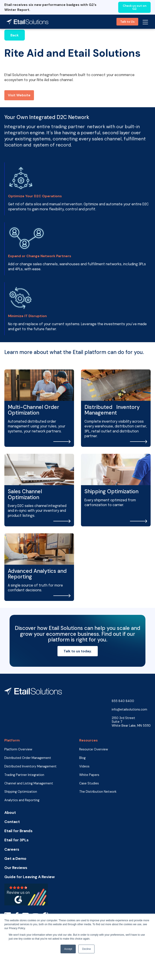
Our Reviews (15, 867)
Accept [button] (68, 948)
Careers (11, 849)
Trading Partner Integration (24, 775)
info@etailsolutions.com (129, 709)
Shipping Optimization (20, 792)
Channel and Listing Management (28, 783)
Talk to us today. (78, 651)
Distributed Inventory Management (30, 766)
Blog (82, 758)
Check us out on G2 (134, 7)
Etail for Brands (18, 831)
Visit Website (19, 95)
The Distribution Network (97, 792)
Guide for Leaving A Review (29, 877)
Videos (84, 766)
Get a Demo (15, 858)
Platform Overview (18, 749)
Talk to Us (127, 22)
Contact (12, 822)
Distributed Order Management (27, 758)
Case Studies (89, 783)
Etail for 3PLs (16, 840)
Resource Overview (93, 749)
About (10, 812)
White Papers (89, 775)
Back (14, 35)
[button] (145, 21)
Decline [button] (86, 948)
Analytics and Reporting (21, 800)
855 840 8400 (123, 701)
